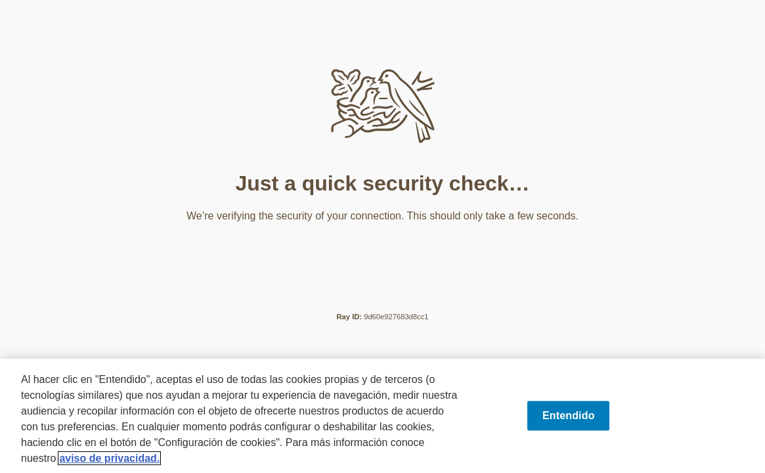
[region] (382, 416)
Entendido (568, 415)
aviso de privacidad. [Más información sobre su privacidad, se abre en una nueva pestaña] (109, 458)
